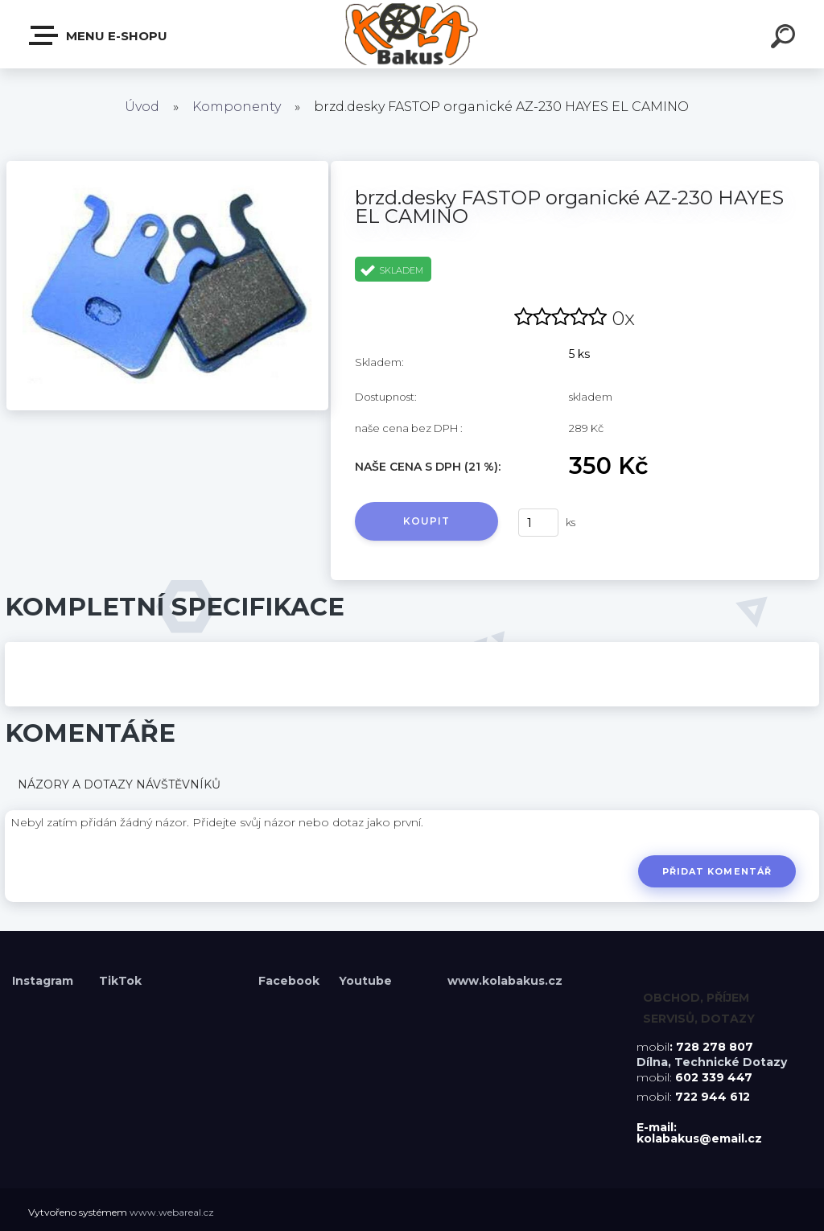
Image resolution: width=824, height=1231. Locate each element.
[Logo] (412, 34)
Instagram (44, 980)
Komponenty (236, 106)
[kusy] (538, 522)
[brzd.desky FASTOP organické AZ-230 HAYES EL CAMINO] (167, 166)
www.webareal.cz (172, 1212)
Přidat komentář (716, 871)
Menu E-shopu (99, 35)
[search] (785, 38)
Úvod (142, 106)
